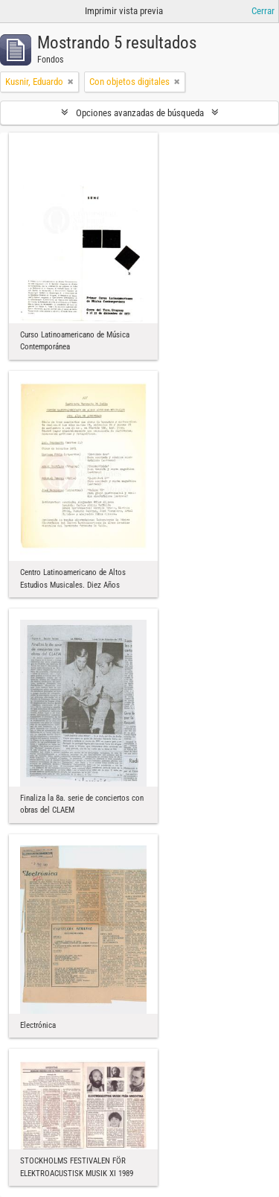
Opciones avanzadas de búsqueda (140, 112)
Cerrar (263, 10)
